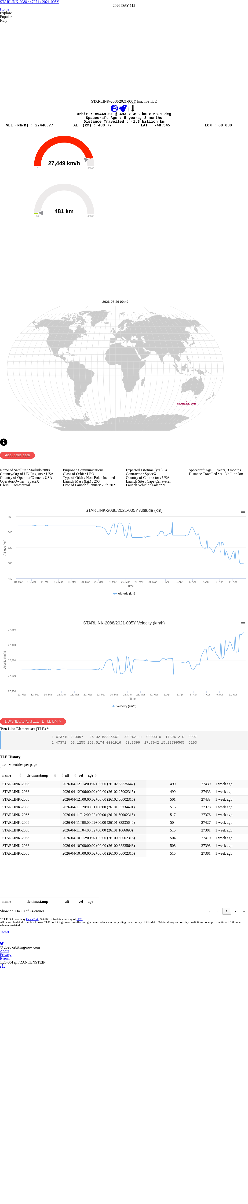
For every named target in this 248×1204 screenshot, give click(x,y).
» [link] (243, 1121)
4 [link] (194, 1121)
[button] (42, 979)
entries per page (30, 965)
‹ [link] (159, 1121)
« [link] (150, 1121)
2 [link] (176, 1121)
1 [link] (167, 1121)
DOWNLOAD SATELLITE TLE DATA (38, 901)
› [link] (235, 1121)
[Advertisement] (124, 108)
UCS (77, 1132)
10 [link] (226, 1121)
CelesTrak (31, 1132)
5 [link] (203, 1121)
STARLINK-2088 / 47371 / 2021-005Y (124, 35)
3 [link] (185, 1121)
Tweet (5, 1174)
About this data (20, 599)
